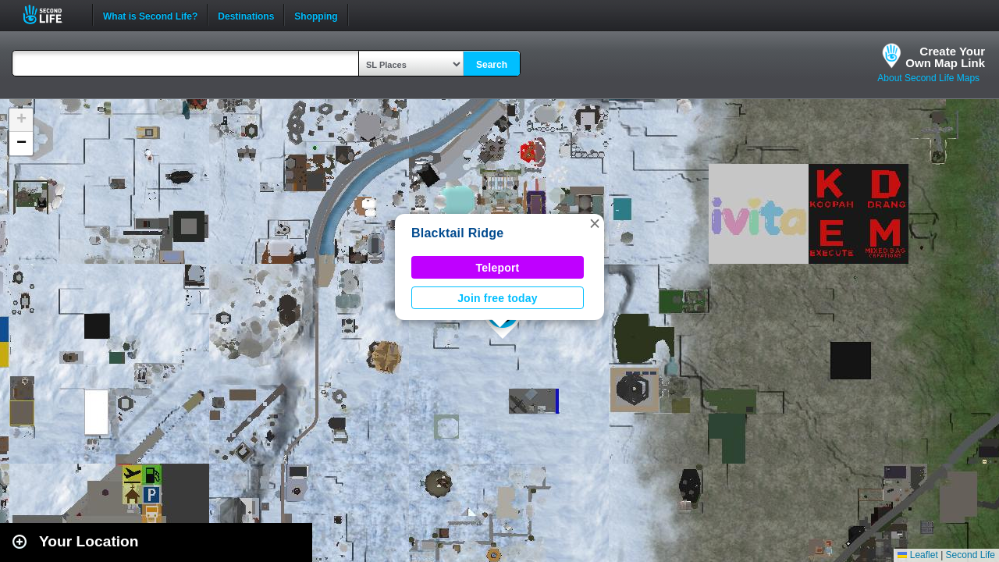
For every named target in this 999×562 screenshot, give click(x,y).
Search (491, 64)
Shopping (315, 15)
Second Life (51, 14)
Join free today (497, 298)
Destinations (246, 15)
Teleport (498, 267)
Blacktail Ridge (457, 233)
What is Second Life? (150, 15)
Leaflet (917, 555)
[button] (594, 223)
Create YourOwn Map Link (945, 56)
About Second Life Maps (928, 78)
